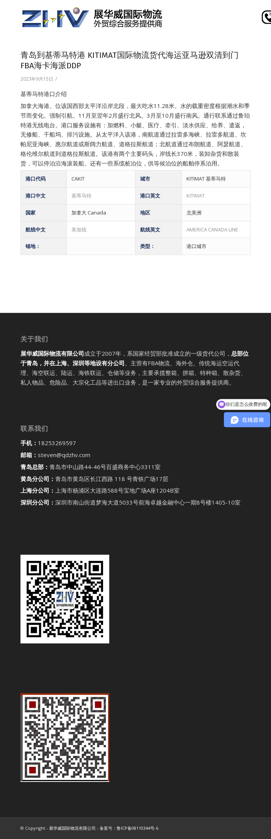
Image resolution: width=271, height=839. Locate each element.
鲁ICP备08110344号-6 (137, 828)
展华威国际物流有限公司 (72, 828)
